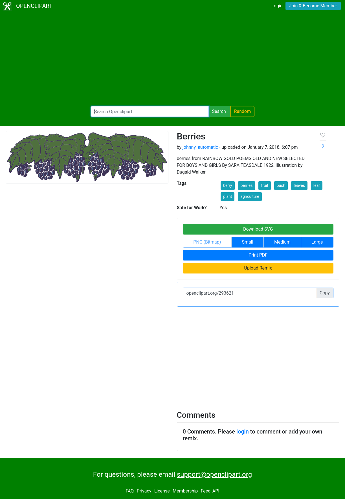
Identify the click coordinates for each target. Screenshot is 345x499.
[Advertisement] (172, 59)
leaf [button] (316, 185)
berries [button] (247, 185)
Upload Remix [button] (258, 268)
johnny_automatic (200, 147)
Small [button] (247, 242)
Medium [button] (282, 242)
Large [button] (317, 242)
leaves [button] (299, 185)
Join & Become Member (313, 5)
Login (276, 5)
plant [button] (227, 196)
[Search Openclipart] (150, 111)
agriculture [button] (249, 196)
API (215, 491)
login (242, 431)
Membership (185, 491)
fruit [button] (264, 185)
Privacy (144, 491)
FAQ (130, 491)
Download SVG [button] (258, 229)
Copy (325, 293)
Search (219, 111)
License (162, 491)
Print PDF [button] (258, 255)
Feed (206, 491)
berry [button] (227, 185)
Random (242, 111)
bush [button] (281, 185)
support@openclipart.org (214, 474)
